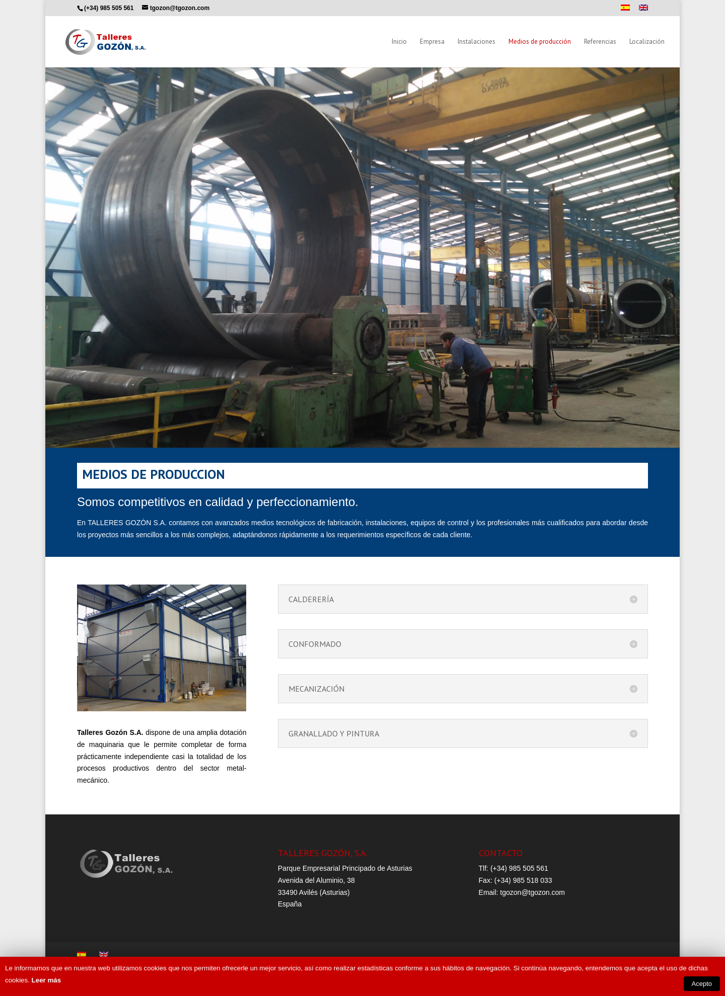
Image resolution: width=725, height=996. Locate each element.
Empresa (432, 42)
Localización (647, 42)
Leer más (46, 980)
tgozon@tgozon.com (532, 892)
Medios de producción (540, 42)
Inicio (399, 42)
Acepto (702, 983)
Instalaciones (476, 42)
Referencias (600, 42)
